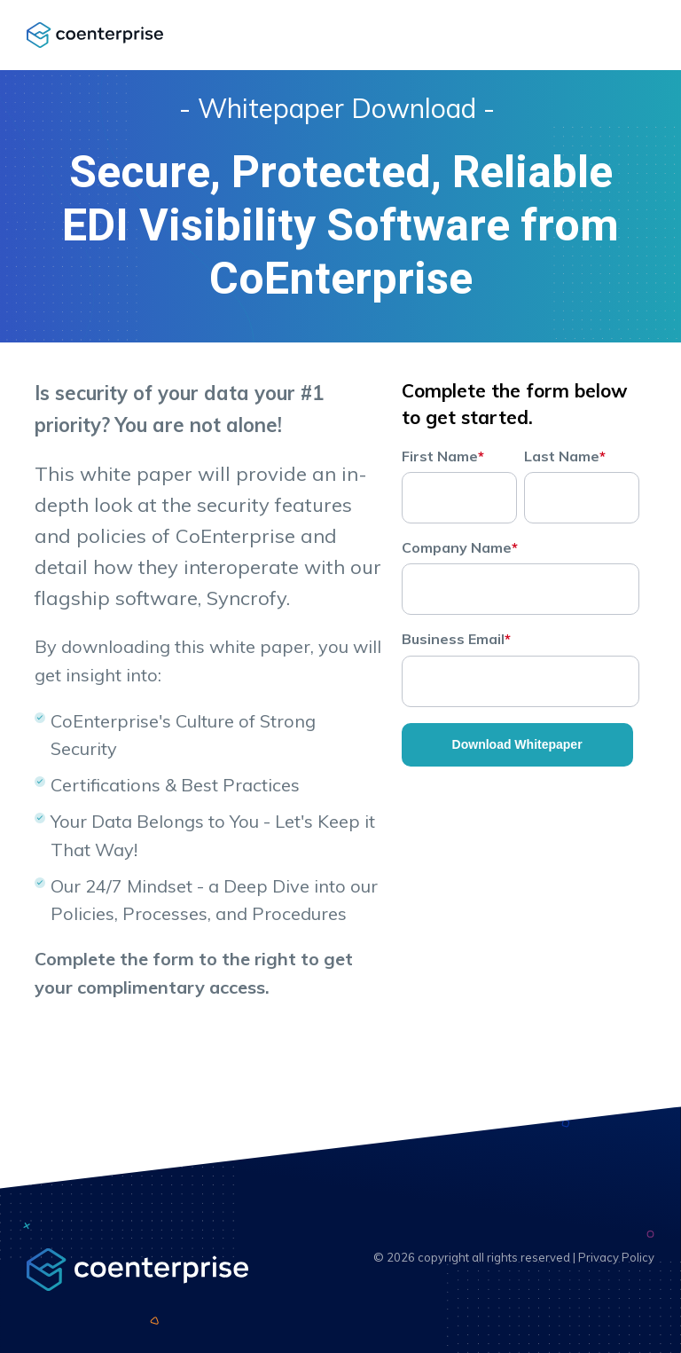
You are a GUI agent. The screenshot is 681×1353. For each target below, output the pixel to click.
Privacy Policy (616, 1257)
